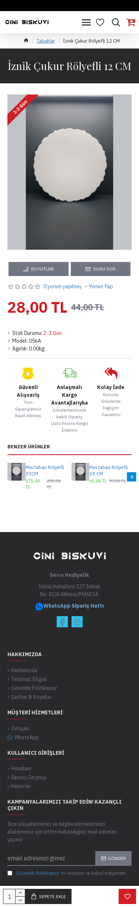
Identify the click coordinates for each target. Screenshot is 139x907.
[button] (131, 477)
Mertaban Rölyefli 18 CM (108, 471)
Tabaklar (46, 41)
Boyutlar (42, 269)
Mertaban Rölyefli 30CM (45, 471)
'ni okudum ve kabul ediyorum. (66, 873)
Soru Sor (104, 269)
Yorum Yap (101, 286)
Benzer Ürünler (28, 447)
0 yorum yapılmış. (63, 286)
